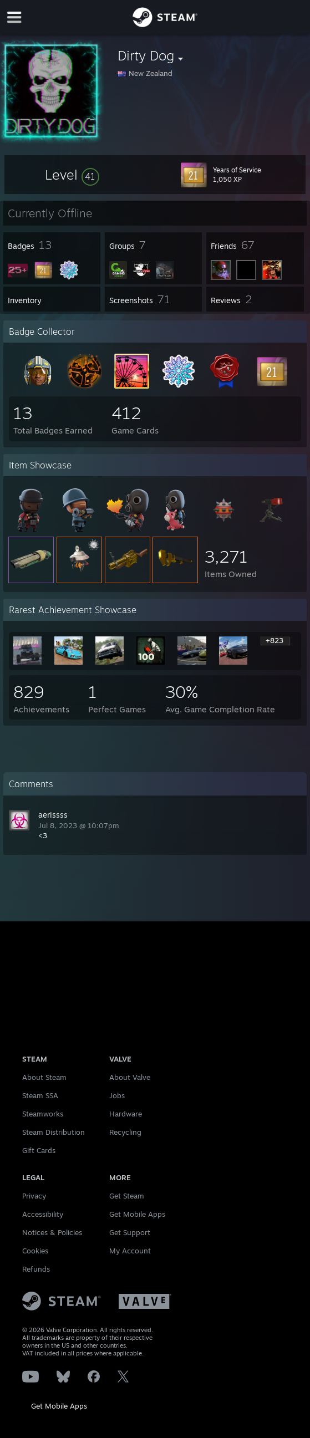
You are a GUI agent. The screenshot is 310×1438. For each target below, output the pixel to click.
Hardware (125, 1113)
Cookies (35, 1250)
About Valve (129, 1077)
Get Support (129, 1232)
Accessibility (42, 1214)
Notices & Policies (52, 1232)
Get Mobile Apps (59, 1405)
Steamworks (42, 1113)
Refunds (36, 1268)
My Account (130, 1250)
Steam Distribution (53, 1132)
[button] (72, 175)
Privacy (34, 1195)
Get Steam (126, 1195)
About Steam (44, 1077)
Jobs (117, 1095)
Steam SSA (40, 1095)
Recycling (125, 1132)
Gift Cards (38, 1150)
